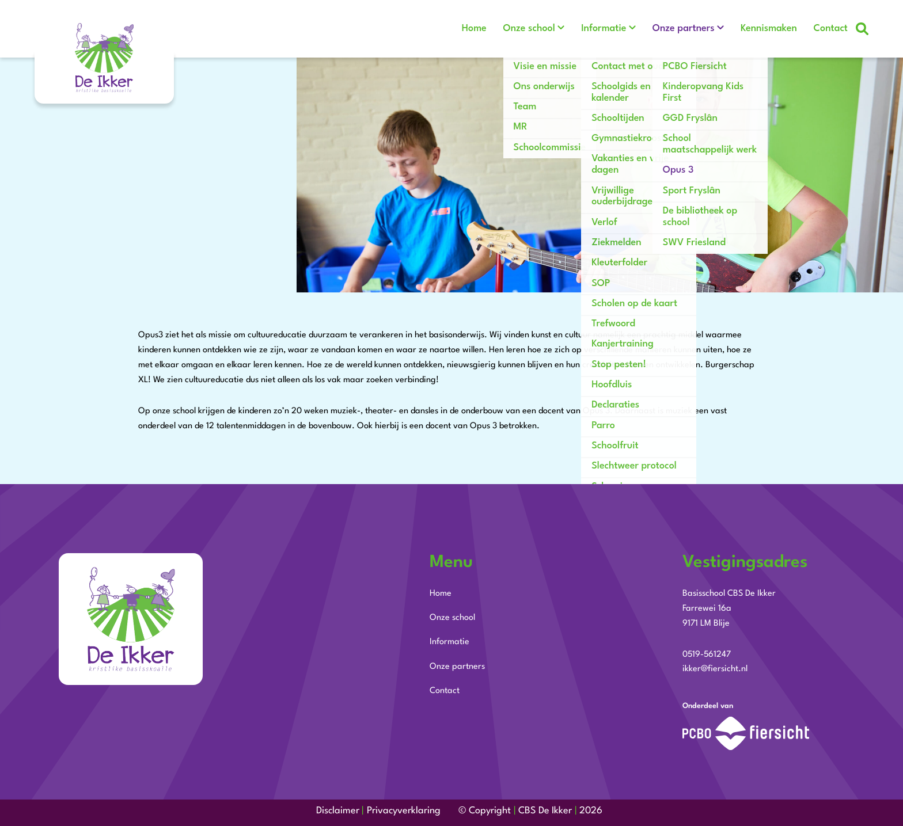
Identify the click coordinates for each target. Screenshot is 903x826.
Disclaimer (337, 811)
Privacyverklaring (404, 811)
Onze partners (675, 28)
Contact (831, 28)
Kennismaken (765, 28)
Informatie (591, 28)
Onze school (512, 28)
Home (453, 28)
